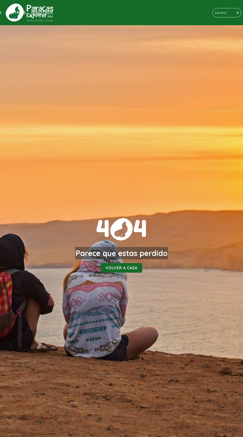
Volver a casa (121, 267)
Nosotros (42, 12)
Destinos (16, 12)
